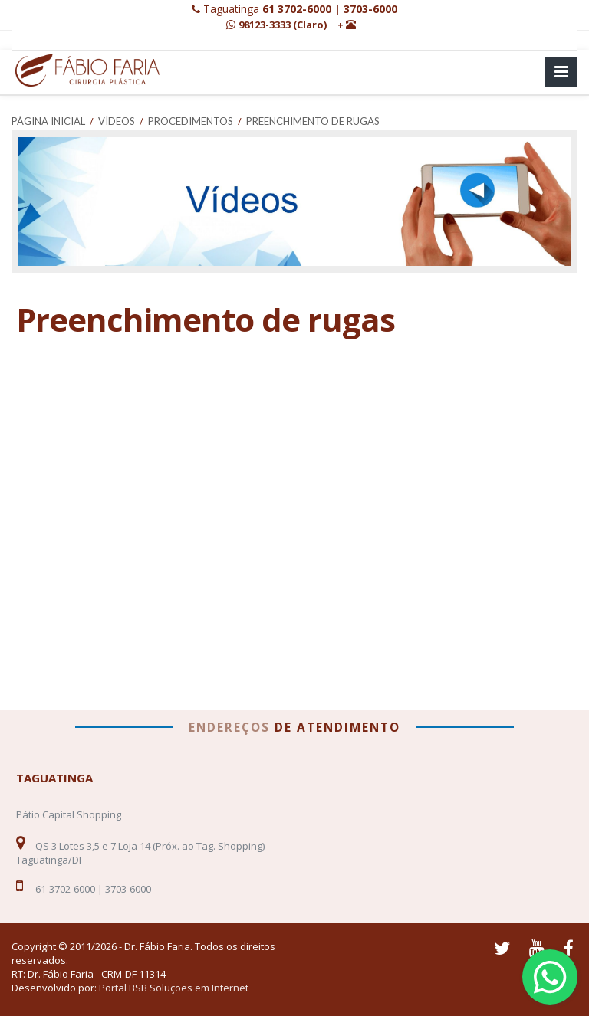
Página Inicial (48, 121)
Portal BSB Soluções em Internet (173, 988)
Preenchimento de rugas (313, 121)
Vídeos (116, 121)
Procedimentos (190, 121)
